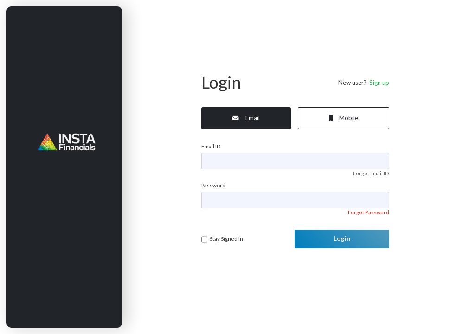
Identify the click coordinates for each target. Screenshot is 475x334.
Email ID (210, 146)
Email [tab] (246, 118)
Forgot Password (368, 212)
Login (342, 238)
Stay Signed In (226, 238)
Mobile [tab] (343, 118)
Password (213, 185)
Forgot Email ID (371, 173)
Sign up (377, 82)
